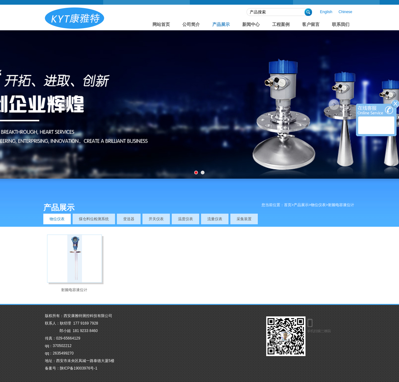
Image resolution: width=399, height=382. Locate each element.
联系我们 (340, 24)
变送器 (128, 219)
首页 (287, 205)
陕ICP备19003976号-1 (78, 368)
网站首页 (161, 24)
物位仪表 (318, 205)
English (326, 12)
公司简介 (191, 24)
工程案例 (281, 24)
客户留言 (311, 24)
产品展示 (221, 24)
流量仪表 (214, 219)
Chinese (345, 12)
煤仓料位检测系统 (94, 219)
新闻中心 (251, 24)
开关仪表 (156, 219)
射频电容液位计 (74, 290)
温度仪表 (185, 219)
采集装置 (244, 219)
